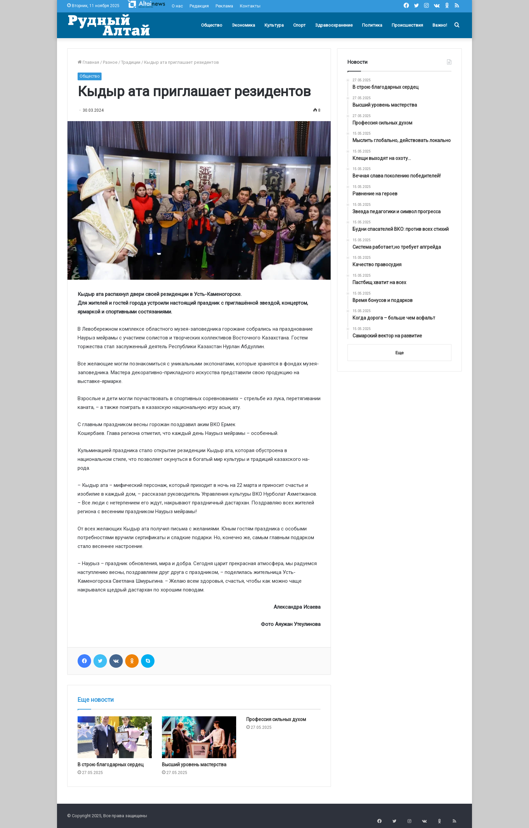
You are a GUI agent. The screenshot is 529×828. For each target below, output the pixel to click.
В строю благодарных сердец (111, 764)
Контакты (250, 5)
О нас (177, 5)
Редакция (199, 5)
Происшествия (407, 25)
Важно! (440, 25)
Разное (110, 62)
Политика (372, 25)
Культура (274, 25)
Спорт (299, 25)
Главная (88, 62)
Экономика (243, 25)
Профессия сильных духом (276, 719)
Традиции (130, 62)
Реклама (224, 5)
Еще (399, 352)
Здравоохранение (334, 25)
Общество (211, 25)
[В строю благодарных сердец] (115, 737)
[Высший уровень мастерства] (199, 737)
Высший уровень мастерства (194, 764)
